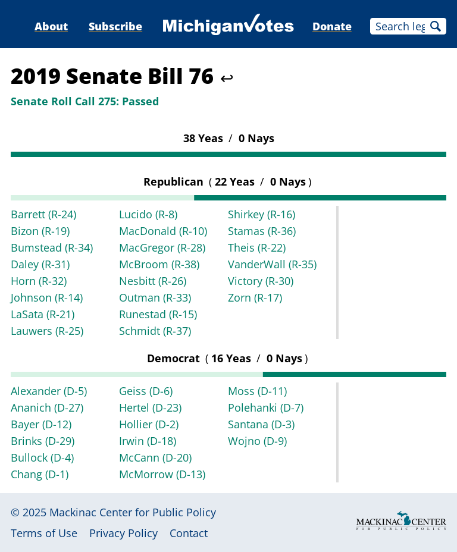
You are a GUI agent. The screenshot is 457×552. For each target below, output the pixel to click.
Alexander (49, 391)
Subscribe (115, 26)
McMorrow (162, 474)
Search (435, 26)
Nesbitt (152, 281)
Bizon (40, 231)
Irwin (147, 441)
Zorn (255, 297)
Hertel (150, 407)
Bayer (41, 424)
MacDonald (163, 231)
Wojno (257, 441)
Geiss (146, 391)
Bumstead (52, 247)
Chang (39, 474)
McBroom (159, 264)
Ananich (47, 407)
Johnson (47, 297)
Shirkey (261, 214)
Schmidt (155, 331)
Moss (257, 391)
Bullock (42, 457)
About (51, 26)
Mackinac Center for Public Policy (132, 512)
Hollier (149, 424)
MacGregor (162, 247)
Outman (155, 297)
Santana (261, 424)
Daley (40, 264)
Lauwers (47, 331)
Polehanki (265, 407)
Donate (332, 26)
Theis (257, 247)
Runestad (158, 314)
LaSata (42, 314)
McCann (155, 457)
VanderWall (272, 264)
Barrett (43, 214)
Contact (189, 533)
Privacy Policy (123, 533)
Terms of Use (44, 533)
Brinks (42, 441)
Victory (260, 281)
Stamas (262, 231)
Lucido (148, 214)
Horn (39, 281)
